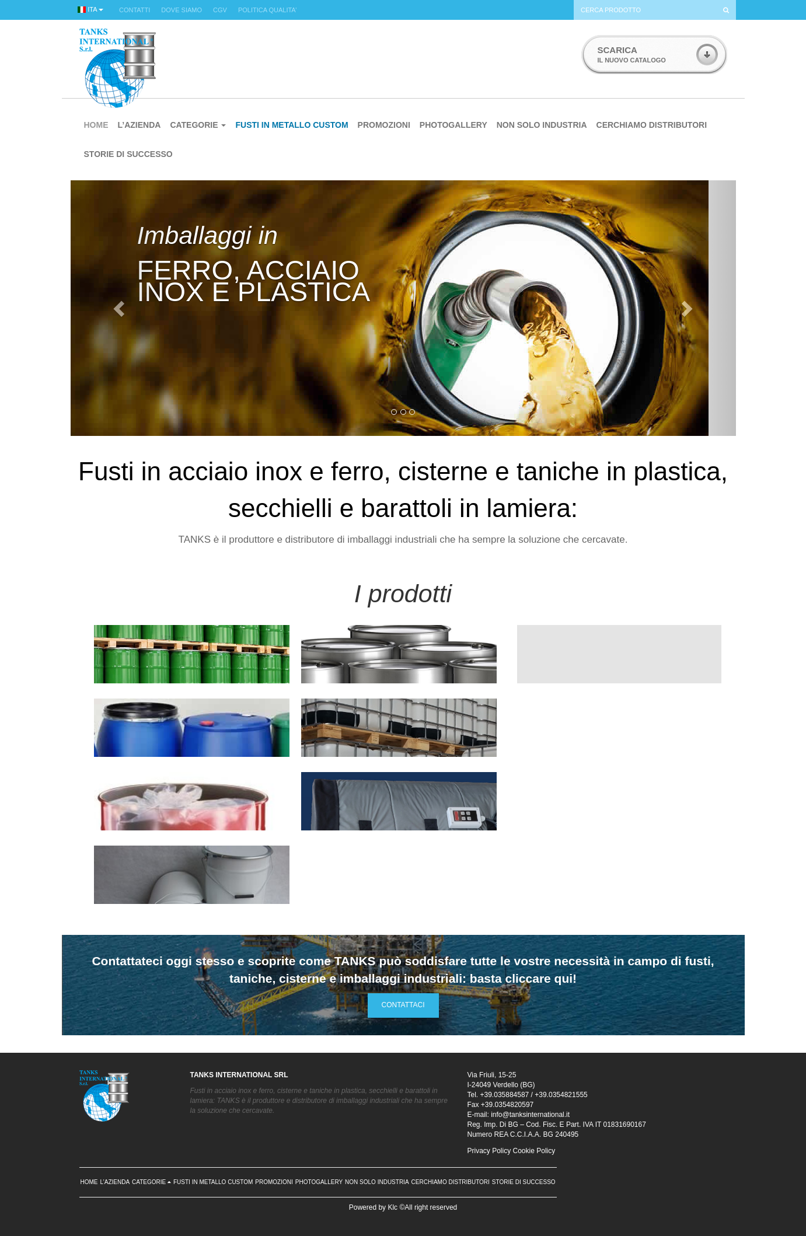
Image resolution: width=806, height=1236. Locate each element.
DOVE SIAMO (181, 9)
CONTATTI (134, 9)
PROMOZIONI (384, 125)
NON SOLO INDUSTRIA (542, 125)
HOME (96, 125)
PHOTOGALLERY (453, 125)
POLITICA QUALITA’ (267, 9)
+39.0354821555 (561, 1095)
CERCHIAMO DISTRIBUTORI (651, 125)
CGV (220, 9)
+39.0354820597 (507, 1105)
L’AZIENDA (139, 125)
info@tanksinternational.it (530, 1115)
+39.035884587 (504, 1095)
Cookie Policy (534, 1151)
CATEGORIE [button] (198, 125)
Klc (392, 1207)
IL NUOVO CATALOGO (632, 54)
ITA (90, 9)
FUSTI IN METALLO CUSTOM (291, 125)
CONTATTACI (403, 1005)
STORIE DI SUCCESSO (128, 154)
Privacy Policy (489, 1151)
